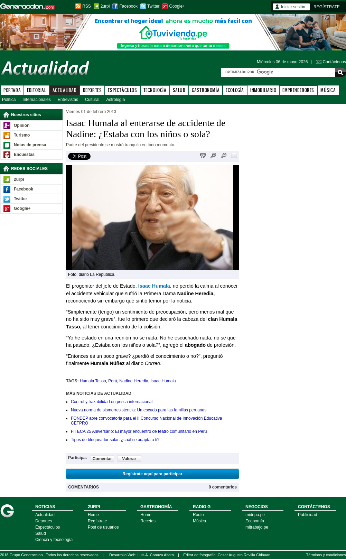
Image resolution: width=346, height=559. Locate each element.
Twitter (153, 6)
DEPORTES (92, 90)
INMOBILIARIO (263, 90)
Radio (198, 514)
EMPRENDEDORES (298, 90)
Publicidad (307, 514)
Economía (254, 521)
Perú (112, 381)
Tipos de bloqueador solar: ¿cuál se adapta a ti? (115, 439)
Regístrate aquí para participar (152, 474)
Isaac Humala (163, 381)
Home (93, 514)
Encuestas (24, 154)
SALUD (179, 90)
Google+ (177, 6)
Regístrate (97, 521)
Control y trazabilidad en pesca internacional (111, 401)
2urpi (105, 6)
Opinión (21, 125)
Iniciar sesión (293, 6)
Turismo (22, 135)
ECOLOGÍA (235, 90)
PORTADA (12, 90)
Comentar (102, 458)
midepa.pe (255, 514)
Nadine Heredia (133, 381)
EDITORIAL (36, 90)
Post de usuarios (103, 527)
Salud (40, 533)
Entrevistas (68, 99)
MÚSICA (328, 90)
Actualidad (45, 514)
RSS (86, 6)
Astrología (115, 99)
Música (199, 521)
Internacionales (36, 99)
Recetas (148, 521)
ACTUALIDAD (65, 90)
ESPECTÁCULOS (122, 90)
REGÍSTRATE (327, 6)
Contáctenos (334, 61)
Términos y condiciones (326, 555)
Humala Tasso (93, 381)
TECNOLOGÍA (155, 90)
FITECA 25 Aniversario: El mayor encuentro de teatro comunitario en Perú (139, 431)
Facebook (128, 6)
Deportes (43, 521)
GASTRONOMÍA (206, 90)
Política (9, 99)
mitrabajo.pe (256, 527)
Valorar (129, 458)
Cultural (92, 99)
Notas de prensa (30, 144)
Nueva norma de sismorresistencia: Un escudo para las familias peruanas (138, 410)
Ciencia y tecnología (54, 539)
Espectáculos (47, 527)
